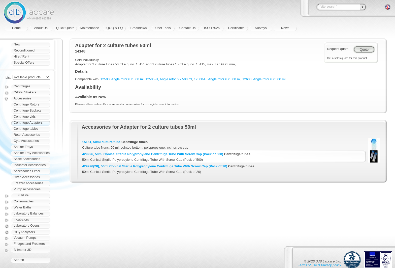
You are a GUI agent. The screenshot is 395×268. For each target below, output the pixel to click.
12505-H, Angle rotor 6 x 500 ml (168, 79)
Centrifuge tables (26, 128)
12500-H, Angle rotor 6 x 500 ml (217, 79)
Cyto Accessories (26, 141)
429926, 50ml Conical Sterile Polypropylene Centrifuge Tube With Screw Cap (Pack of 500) (152, 154)
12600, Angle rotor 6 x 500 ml (263, 79)
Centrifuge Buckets (27, 110)
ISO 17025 (212, 28)
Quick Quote (65, 28)
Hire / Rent (21, 56)
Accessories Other (27, 171)
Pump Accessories (27, 189)
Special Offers (24, 62)
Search (19, 260)
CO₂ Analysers (24, 232)
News (285, 28)
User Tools (163, 28)
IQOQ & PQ (114, 28)
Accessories (22, 98)
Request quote (337, 49)
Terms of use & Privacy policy (319, 265)
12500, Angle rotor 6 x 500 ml (122, 79)
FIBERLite (21, 195)
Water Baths (22, 207)
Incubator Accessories (30, 165)
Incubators (21, 219)
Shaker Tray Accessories (32, 153)
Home (16, 28)
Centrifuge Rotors (26, 104)
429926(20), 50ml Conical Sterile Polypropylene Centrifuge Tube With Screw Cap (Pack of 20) (154, 166)
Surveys (261, 28)
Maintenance (89, 28)
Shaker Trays (23, 147)
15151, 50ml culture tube (101, 142)
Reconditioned (24, 50)
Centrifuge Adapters (28, 122)
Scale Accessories (27, 159)
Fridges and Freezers (29, 244)
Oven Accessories (27, 177)
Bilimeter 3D (22, 250)
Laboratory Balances (29, 213)
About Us (40, 28)
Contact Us (187, 28)
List (8, 77)
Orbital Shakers (25, 92)
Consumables (24, 201)
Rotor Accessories (27, 135)
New (17, 44)
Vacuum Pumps (25, 237)
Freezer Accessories (28, 183)
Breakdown (138, 28)
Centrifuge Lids (25, 116)
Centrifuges (22, 86)
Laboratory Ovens (27, 225)
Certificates (236, 28)
